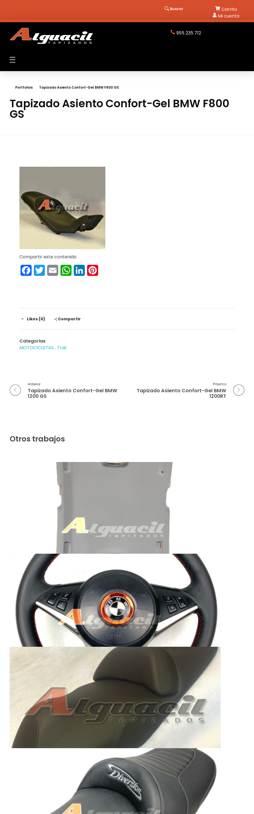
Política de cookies (150, 724)
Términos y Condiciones (156, 731)
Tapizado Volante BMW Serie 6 (174, 536)
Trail (61, 347)
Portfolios (24, 87)
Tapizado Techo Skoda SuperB (53, 536)
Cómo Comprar (147, 737)
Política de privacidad (153, 712)
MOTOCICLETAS (36, 347)
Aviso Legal (142, 718)
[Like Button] (22, 319)
